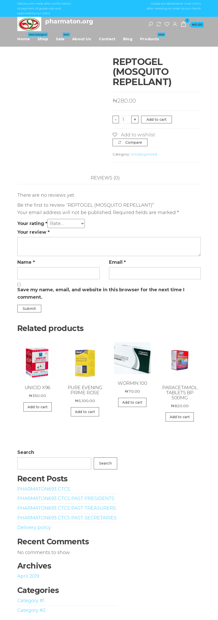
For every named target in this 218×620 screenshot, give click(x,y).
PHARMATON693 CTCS (43, 489)
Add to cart (156, 119)
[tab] (109, 178)
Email (117, 262)
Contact (107, 38)
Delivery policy (34, 527)
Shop (42, 38)
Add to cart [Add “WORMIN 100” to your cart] (132, 402)
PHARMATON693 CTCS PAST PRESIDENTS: (66, 498)
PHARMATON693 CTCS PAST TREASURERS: (67, 508)
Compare (133, 142)
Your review (33, 232)
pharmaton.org (69, 21)
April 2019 (28, 576)
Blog (127, 38)
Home (25, 37)
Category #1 (30, 600)
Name (26, 262)
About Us (81, 38)
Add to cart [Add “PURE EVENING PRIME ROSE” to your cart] (85, 412)
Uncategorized (144, 154)
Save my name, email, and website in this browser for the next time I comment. (100, 293)
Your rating (32, 223)
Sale (62, 37)
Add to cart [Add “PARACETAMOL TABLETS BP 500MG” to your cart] (180, 417)
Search (25, 452)
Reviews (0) (105, 178)
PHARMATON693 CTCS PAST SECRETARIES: (67, 518)
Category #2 (31, 610)
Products (151, 37)
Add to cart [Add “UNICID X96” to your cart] (38, 407)
